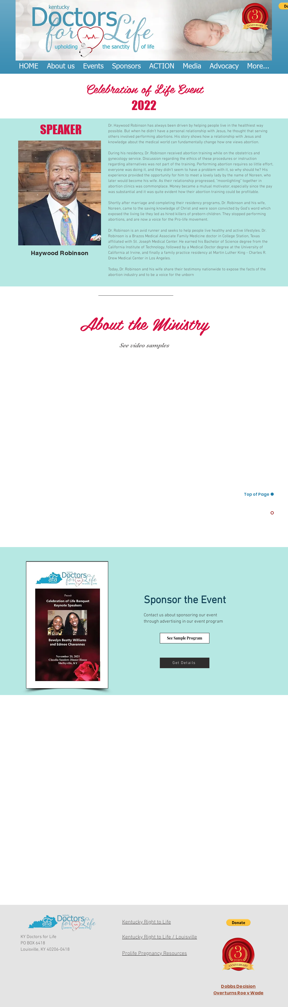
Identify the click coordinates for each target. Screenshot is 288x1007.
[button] (238, 922)
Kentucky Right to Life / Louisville (159, 937)
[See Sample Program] (184, 638)
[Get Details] (184, 663)
